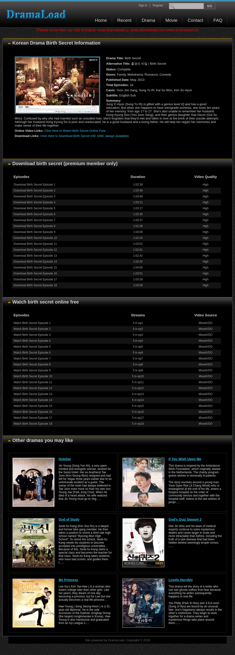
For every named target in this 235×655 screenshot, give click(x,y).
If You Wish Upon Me (185, 459)
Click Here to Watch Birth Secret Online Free (74, 130)
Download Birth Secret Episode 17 (35, 279)
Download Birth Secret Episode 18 (35, 285)
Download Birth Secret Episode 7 (34, 220)
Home (101, 20)
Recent (124, 20)
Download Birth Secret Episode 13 (35, 255)
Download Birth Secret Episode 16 (35, 273)
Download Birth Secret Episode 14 (35, 261)
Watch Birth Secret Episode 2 (32, 329)
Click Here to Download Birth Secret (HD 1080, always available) (84, 136)
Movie (171, 20)
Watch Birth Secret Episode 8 (32, 364)
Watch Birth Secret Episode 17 (33, 417)
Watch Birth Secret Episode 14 (33, 400)
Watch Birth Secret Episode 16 (33, 412)
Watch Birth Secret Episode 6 (32, 352)
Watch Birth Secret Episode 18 (33, 423)
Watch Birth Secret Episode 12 (33, 388)
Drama (148, 20)
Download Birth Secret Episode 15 (35, 267)
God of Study (69, 519)
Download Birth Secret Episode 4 (34, 202)
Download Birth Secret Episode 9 (34, 232)
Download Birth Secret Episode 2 (34, 190)
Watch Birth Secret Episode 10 (33, 376)
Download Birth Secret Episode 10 (35, 238)
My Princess (68, 580)
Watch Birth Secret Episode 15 (33, 406)
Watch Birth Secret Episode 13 (33, 394)
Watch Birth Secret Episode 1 (32, 323)
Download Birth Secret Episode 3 (34, 196)
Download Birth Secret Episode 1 (34, 184)
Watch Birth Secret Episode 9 (32, 370)
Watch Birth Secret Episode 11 (33, 382)
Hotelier (65, 459)
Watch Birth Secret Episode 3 (32, 335)
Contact (195, 20)
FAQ (217, 20)
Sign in (142, 5)
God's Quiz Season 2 (185, 519)
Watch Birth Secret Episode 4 (32, 340)
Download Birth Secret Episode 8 (34, 226)
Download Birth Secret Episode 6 (34, 214)
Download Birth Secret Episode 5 (34, 208)
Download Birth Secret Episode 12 (35, 249)
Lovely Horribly (181, 580)
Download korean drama (37, 14)
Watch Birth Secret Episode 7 (32, 358)
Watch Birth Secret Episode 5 (32, 346)
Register (158, 5)
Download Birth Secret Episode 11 (35, 244)
